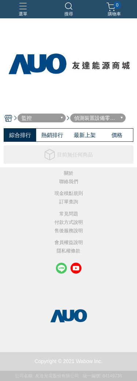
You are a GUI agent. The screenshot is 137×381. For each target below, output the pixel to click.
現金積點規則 (68, 193)
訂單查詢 (68, 202)
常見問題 (68, 214)
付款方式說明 (68, 222)
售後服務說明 (68, 231)
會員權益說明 (68, 242)
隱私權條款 (68, 251)
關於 (68, 173)
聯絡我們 (68, 182)
